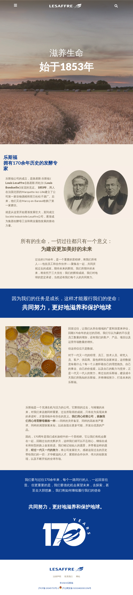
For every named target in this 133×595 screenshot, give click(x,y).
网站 (78, 576)
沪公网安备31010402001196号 (76, 588)
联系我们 (68, 576)
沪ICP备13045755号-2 (48, 588)
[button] (116, 6)
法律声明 (57, 576)
